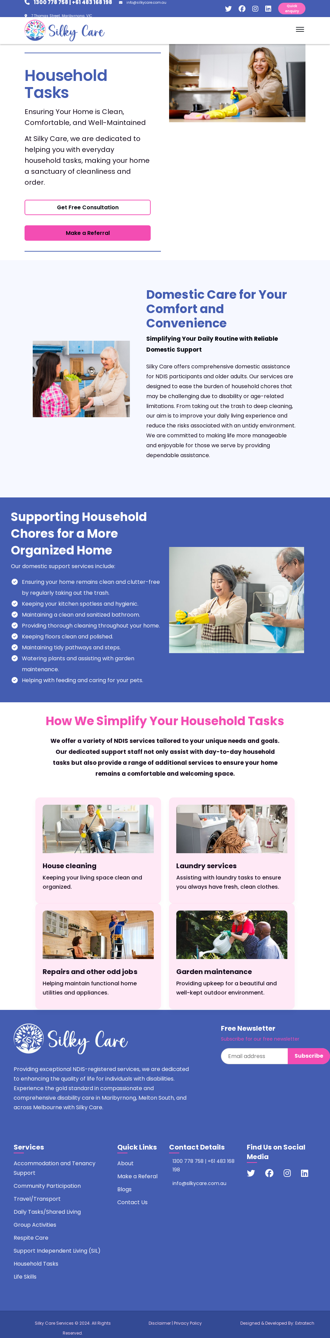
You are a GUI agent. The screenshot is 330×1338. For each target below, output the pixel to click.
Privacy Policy (188, 1323)
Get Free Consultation (88, 207)
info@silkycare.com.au (142, 2)
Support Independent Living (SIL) (57, 1251)
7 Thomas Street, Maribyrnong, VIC (58, 15)
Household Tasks (36, 1264)
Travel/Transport (37, 1199)
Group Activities (35, 1225)
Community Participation (47, 1186)
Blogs (124, 1189)
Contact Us (132, 1202)
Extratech (304, 1323)
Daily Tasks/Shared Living (47, 1212)
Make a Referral (88, 233)
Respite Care (31, 1238)
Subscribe (309, 1056)
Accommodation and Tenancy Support (54, 1168)
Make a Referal (137, 1176)
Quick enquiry (292, 8)
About (125, 1163)
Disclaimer (160, 1323)
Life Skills (25, 1277)
